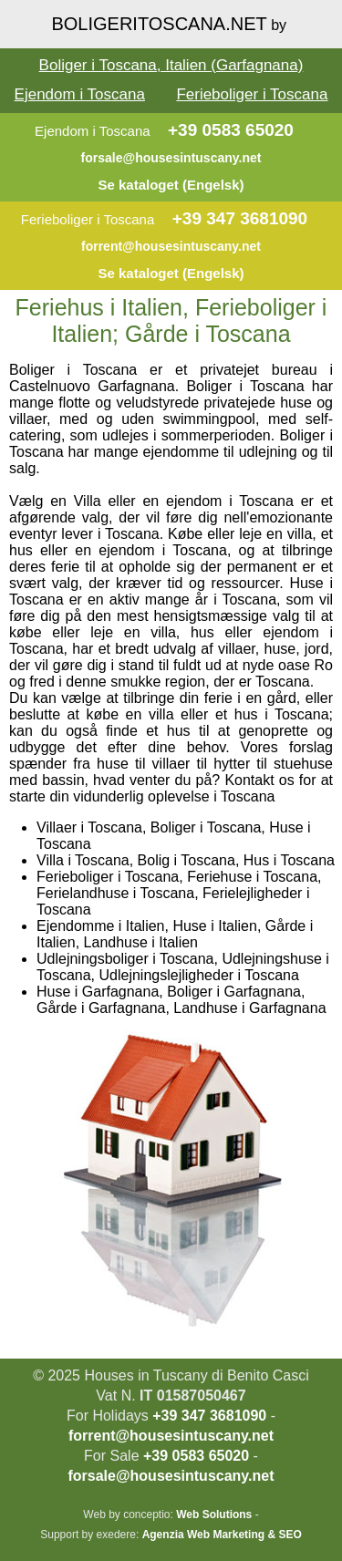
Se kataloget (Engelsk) (171, 184)
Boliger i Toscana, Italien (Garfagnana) (171, 65)
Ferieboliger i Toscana (251, 94)
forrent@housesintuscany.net (171, 246)
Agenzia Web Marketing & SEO (222, 1534)
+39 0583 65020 (231, 130)
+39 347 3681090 (239, 218)
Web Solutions (214, 1514)
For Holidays (108, 1415)
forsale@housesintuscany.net (171, 157)
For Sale (111, 1455)
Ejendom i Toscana (80, 94)
